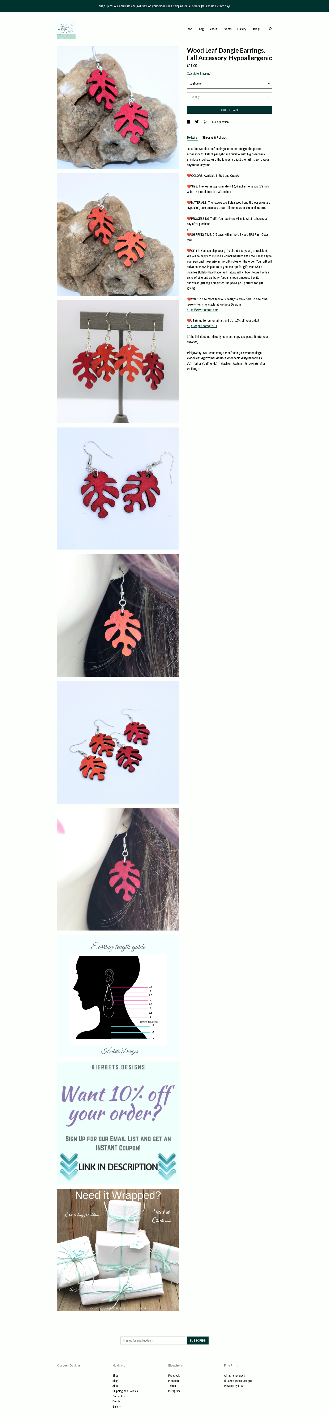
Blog (201, 29)
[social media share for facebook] (189, 122)
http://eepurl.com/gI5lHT (202, 326)
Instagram (174, 1391)
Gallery (241, 29)
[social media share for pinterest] (206, 122)
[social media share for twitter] (197, 122)
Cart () (256, 29)
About (213, 29)
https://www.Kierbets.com (202, 309)
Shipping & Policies (214, 137)
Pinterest (173, 1381)
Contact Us (118, 1396)
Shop (189, 29)
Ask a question (220, 122)
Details (192, 137)
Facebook (174, 1375)
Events (227, 29)
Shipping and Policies (125, 1391)
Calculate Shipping (199, 73)
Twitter (172, 1386)
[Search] (270, 29)
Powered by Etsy (233, 1386)
